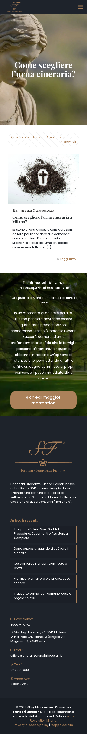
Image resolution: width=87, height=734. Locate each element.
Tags (38, 137)
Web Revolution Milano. (52, 718)
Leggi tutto (68, 259)
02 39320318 (19, 670)
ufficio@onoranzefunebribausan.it (36, 655)
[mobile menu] (81, 7)
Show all (68, 141)
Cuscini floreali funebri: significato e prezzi (40, 565)
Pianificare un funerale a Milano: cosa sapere (42, 580)
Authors (55, 137)
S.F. (18, 210)
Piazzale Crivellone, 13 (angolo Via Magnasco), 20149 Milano (38, 639)
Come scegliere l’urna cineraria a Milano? (42, 219)
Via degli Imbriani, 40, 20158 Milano (38, 632)
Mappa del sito (62, 725)
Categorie (20, 137)
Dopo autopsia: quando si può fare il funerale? (41, 550)
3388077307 (19, 684)
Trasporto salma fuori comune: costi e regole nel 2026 (42, 595)
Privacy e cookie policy (31, 725)
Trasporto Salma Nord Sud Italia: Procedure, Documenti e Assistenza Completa (41, 533)
